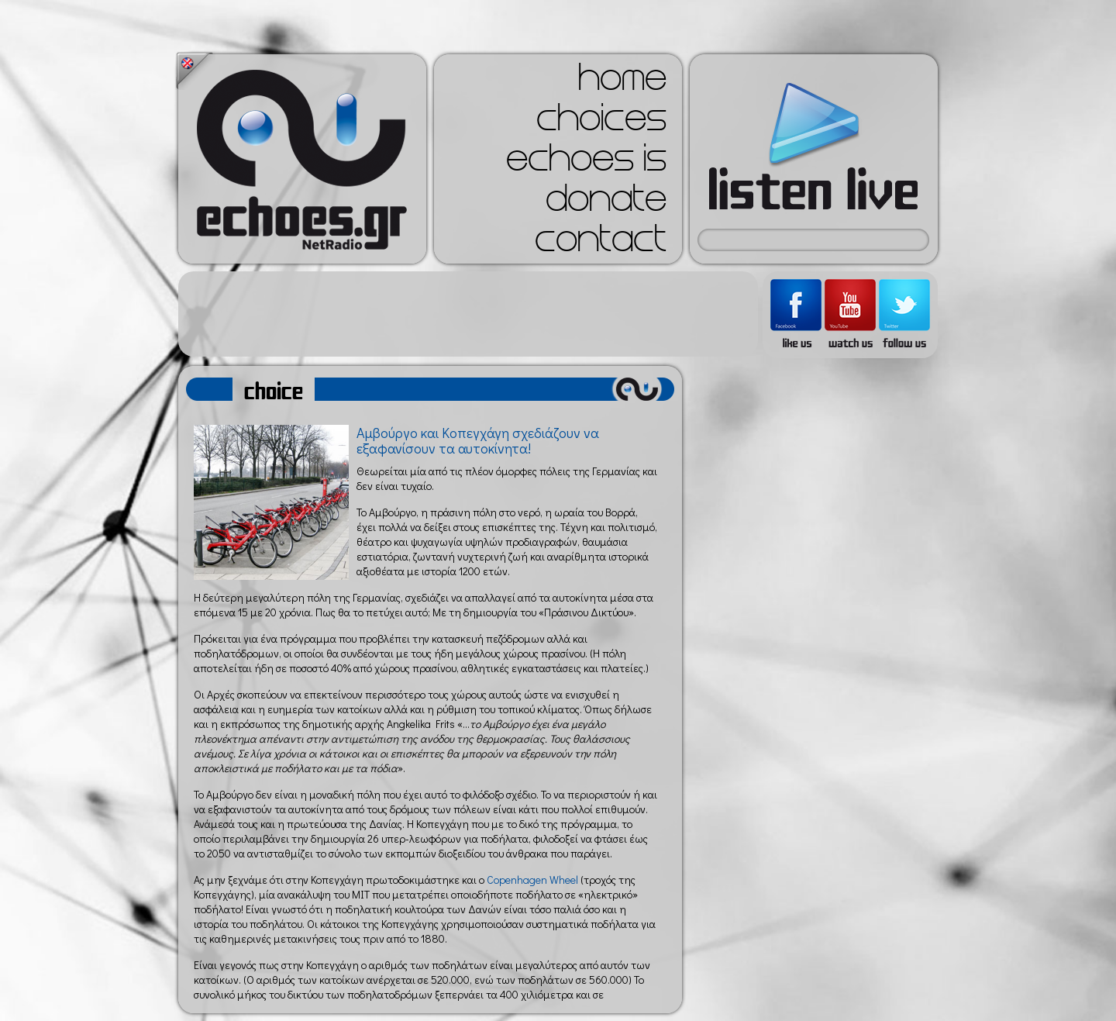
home (622, 82)
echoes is (586, 162)
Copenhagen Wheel (532, 879)
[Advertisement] (468, 314)
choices (601, 122)
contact (600, 243)
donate (606, 203)
